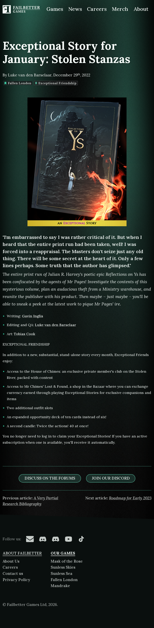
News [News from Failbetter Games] (75, 9)
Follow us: (12, 539)
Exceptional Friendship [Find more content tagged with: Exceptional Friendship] (55, 83)
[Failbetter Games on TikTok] (81, 539)
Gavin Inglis (32, 316)
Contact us (13, 573)
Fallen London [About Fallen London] (64, 579)
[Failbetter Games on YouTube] (68, 539)
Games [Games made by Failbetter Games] (55, 9)
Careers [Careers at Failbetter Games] (97, 9)
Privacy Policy (16, 579)
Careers (10, 567)
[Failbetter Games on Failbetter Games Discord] (55, 539)
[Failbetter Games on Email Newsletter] (30, 539)
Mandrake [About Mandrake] (60, 585)
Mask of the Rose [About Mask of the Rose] (67, 561)
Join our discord (110, 478)
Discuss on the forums (50, 478)
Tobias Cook (24, 334)
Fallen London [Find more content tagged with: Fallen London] (17, 83)
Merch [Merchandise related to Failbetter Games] (120, 9)
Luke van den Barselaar (55, 325)
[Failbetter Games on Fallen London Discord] (43, 539)
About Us (11, 561)
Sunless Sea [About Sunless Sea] (61, 573)
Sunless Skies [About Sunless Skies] (63, 567)
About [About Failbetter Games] (141, 9)
